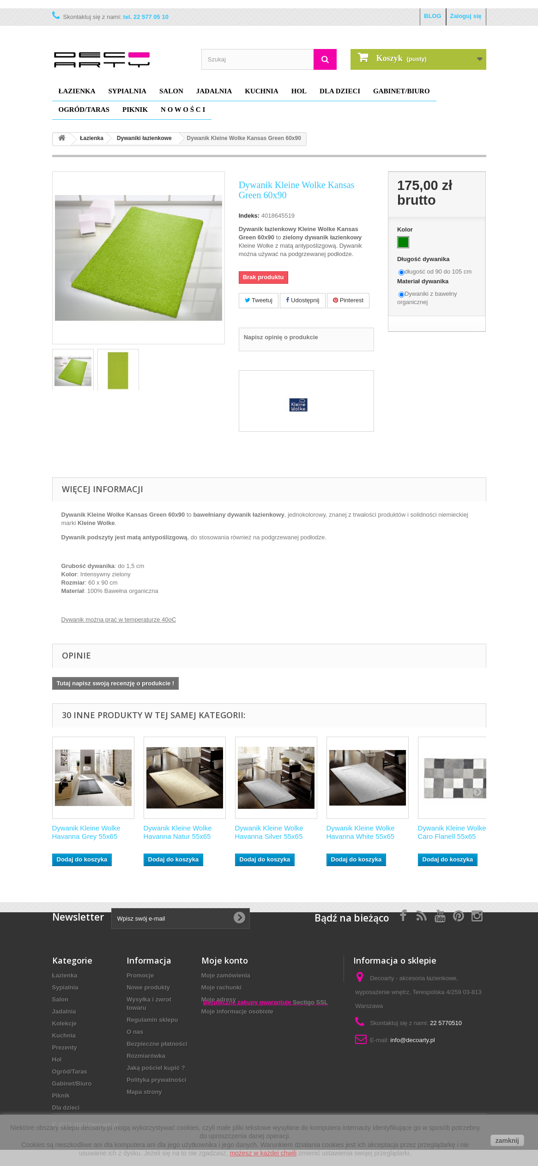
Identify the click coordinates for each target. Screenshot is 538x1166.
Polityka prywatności (156, 1079)
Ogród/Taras (84, 109)
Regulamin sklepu (152, 1019)
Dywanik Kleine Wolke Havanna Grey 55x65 (86, 832)
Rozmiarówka (146, 1055)
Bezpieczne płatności (157, 1043)
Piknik (135, 109)
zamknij (507, 1140)
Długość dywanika (424, 259)
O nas (135, 1031)
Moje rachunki (221, 987)
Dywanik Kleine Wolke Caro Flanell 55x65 (452, 832)
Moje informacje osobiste (237, 1011)
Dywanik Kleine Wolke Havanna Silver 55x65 (269, 832)
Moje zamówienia (225, 975)
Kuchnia (261, 91)
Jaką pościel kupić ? (156, 1067)
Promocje (140, 975)
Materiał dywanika (423, 281)
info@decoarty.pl (412, 1040)
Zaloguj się (466, 15)
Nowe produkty (148, 987)
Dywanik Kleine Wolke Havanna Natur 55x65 (178, 832)
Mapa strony (144, 1091)
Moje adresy (218, 999)
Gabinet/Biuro (401, 91)
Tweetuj (258, 300)
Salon (171, 91)
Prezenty (64, 1047)
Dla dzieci (340, 91)
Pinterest (348, 300)
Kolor (406, 229)
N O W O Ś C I (183, 109)
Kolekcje (64, 1023)
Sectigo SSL (310, 1074)
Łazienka (77, 91)
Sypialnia (128, 91)
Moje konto (224, 960)
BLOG (432, 15)
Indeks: (249, 215)
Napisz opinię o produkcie (281, 337)
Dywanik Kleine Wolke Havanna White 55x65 (360, 832)
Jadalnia (214, 91)
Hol (299, 91)
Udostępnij (302, 300)
